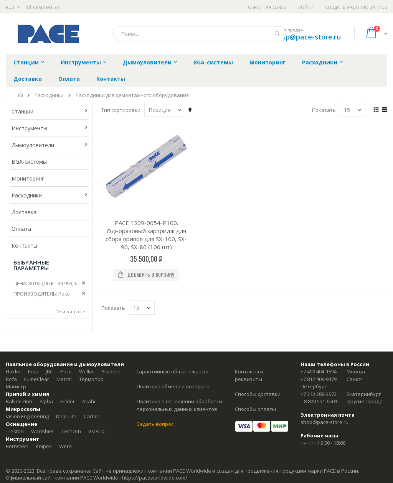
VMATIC (97, 431)
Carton (91, 416)
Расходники (49, 95)
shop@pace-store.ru (307, 36)
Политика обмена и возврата (173, 386)
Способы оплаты (255, 409)
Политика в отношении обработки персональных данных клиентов (179, 405)
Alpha (46, 401)
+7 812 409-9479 (319, 379)
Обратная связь (267, 7)
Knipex (44, 446)
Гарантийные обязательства (172, 371)
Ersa (33, 371)
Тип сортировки (120, 110)
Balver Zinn (19, 401)
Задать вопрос (155, 424)
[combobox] (199, 33)
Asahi (88, 401)
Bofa (11, 379)
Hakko (13, 371)
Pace (66, 371)
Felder (67, 401)
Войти (306, 7)
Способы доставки (258, 394)
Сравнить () (43, 7)
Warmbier (42, 431)
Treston (15, 431)
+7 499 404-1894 (319, 371)
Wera (65, 446)
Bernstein (17, 446)
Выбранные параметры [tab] (31, 265)
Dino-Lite (66, 416)
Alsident (110, 371)
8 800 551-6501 (320, 401)
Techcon (71, 431)
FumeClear (36, 379)
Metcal (64, 379)
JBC (49, 371)
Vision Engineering (27, 416)
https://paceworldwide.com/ (154, 477)
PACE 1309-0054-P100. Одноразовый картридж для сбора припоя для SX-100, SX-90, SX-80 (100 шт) (146, 235)
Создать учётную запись (356, 7)
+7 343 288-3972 (319, 394)
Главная (21, 94)
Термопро (91, 379)
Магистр (16, 386)
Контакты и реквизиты (249, 375)
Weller (86, 371)
